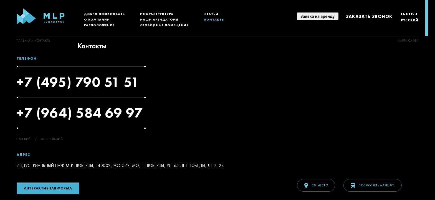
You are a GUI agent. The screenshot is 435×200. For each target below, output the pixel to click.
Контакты (214, 19)
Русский (409, 20)
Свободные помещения (164, 25)
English (409, 14)
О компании (97, 19)
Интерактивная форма (48, 188)
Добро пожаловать (104, 14)
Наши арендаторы (159, 19)
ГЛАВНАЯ (24, 40)
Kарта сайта (408, 40)
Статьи (211, 14)
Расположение (99, 25)
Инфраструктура (156, 14)
